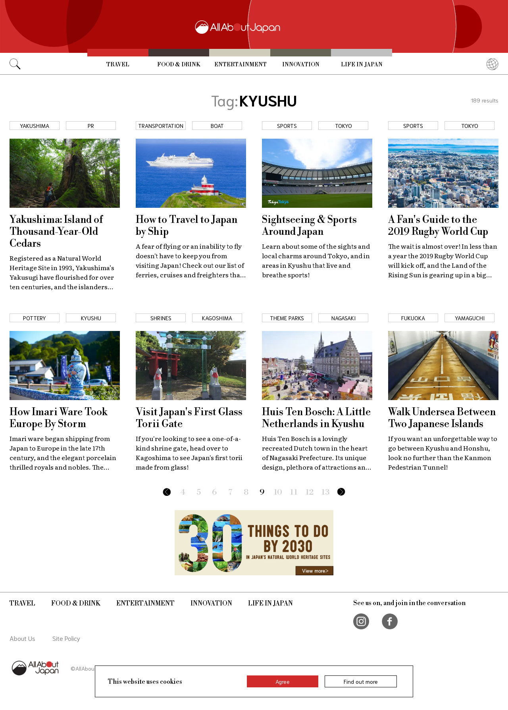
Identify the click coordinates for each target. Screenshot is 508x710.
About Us (22, 638)
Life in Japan (362, 64)
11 (294, 492)
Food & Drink (178, 64)
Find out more (361, 681)
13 (325, 492)
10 (278, 492)
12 (310, 492)
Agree (282, 681)
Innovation (300, 64)
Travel (117, 64)
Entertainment (240, 64)
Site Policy (66, 638)
